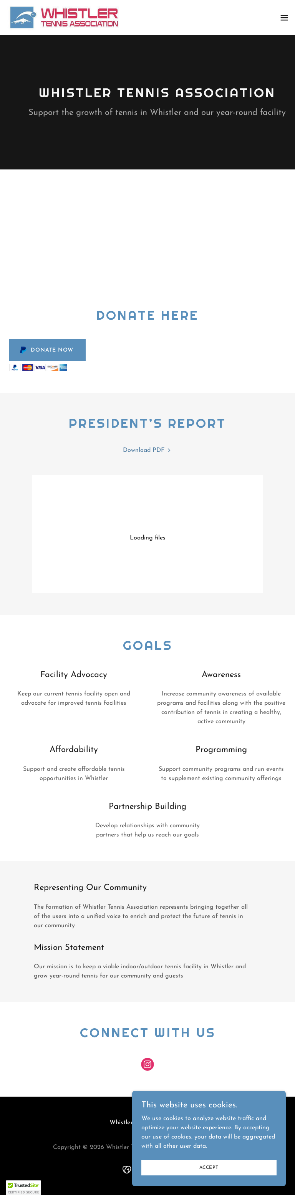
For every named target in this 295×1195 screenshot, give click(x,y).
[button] (284, 17)
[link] (64, 17)
